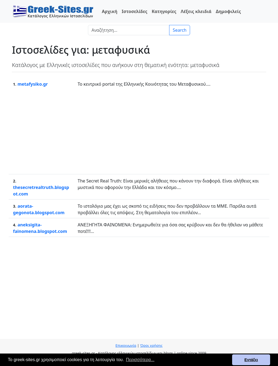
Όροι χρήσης (151, 345)
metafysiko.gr (32, 84)
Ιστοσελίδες (134, 11)
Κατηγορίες (164, 11)
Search (180, 30)
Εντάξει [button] (251, 360)
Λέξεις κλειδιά (196, 11)
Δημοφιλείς (228, 11)
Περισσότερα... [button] (140, 359)
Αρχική (109, 11)
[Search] (128, 30)
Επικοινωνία (125, 345)
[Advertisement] (139, 131)
